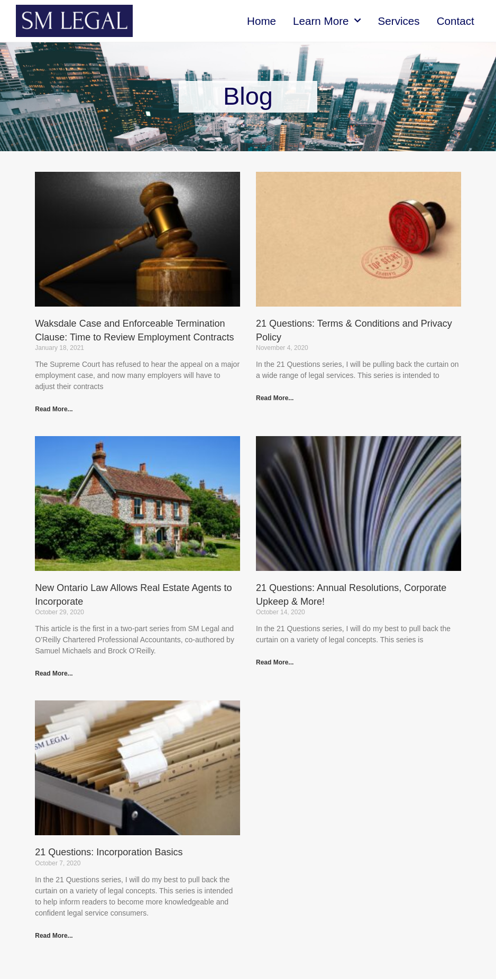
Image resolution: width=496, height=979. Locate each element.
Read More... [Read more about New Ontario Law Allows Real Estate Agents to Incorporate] (53, 673)
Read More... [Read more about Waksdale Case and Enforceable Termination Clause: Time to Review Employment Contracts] (53, 409)
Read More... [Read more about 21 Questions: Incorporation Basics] (53, 935)
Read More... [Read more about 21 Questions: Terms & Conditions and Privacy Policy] (274, 398)
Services (399, 21)
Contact (455, 21)
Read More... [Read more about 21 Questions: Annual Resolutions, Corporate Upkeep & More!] (274, 662)
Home (261, 21)
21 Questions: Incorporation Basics (108, 852)
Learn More (327, 21)
